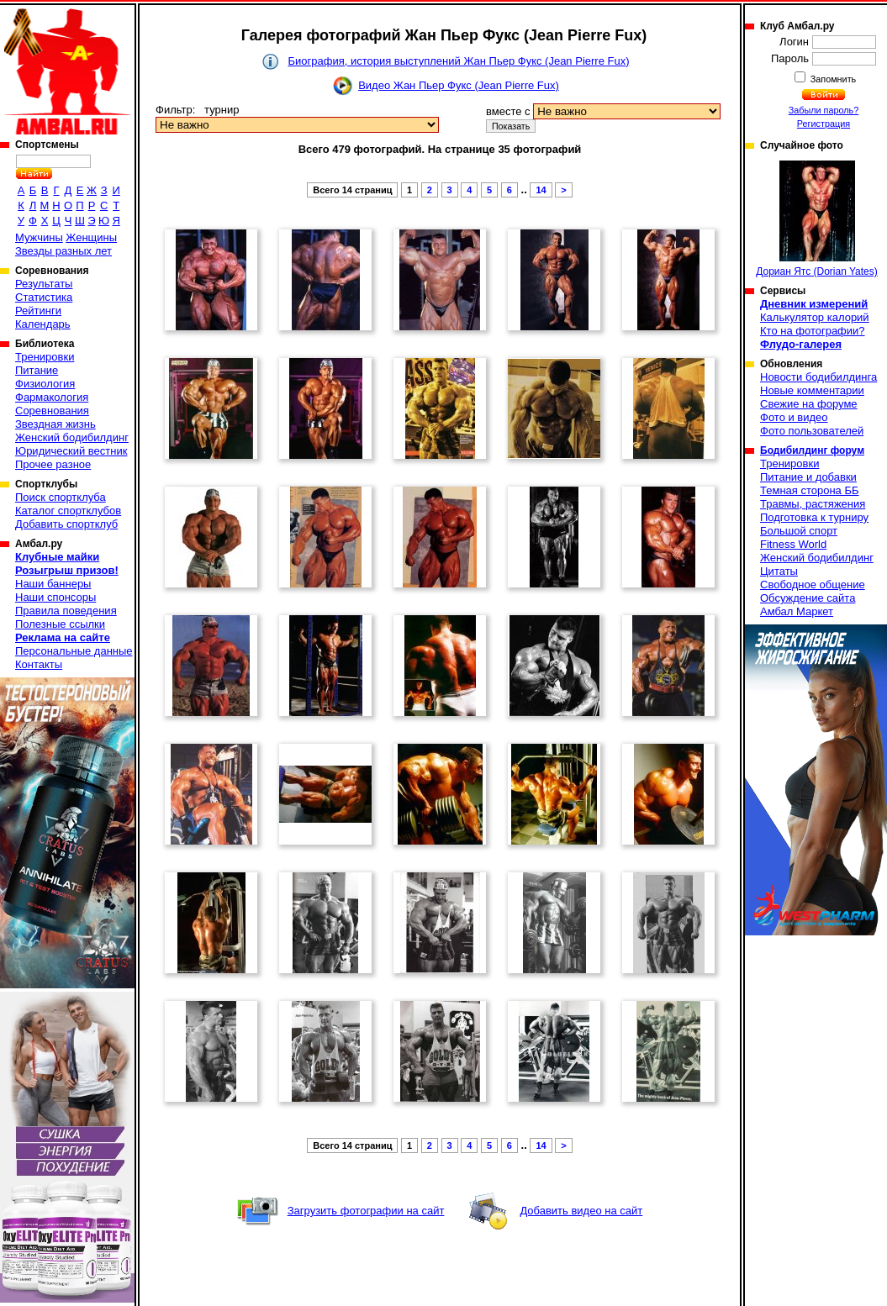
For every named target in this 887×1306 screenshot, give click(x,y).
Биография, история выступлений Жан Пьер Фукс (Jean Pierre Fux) (458, 61)
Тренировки (44, 356)
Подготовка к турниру (814, 517)
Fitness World (793, 544)
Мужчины (39, 237)
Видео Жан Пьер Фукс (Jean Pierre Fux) (458, 85)
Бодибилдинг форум (812, 450)
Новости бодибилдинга (818, 377)
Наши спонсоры (55, 597)
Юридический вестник (71, 451)
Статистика (43, 297)
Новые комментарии (812, 390)
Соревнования (52, 410)
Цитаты (779, 571)
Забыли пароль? (824, 110)
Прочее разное (53, 464)
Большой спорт (798, 530)
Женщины (91, 237)
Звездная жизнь (55, 424)
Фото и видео (794, 417)
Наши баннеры (53, 583)
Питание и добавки (808, 477)
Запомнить (832, 79)
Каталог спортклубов (68, 510)
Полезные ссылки (60, 624)
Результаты (43, 283)
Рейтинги (38, 310)
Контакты (38, 664)
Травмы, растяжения (812, 504)
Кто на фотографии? (812, 330)
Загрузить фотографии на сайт (366, 1210)
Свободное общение (812, 584)
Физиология (45, 383)
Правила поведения (66, 610)
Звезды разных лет (63, 251)
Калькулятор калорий (814, 317)
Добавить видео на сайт (581, 1210)
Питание (36, 370)
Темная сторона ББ (809, 490)
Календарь (43, 324)
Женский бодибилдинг (72, 437)
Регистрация (823, 123)
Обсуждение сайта (807, 598)
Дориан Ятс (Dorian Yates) (817, 219)
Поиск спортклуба (60, 497)
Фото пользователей (811, 430)
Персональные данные (74, 651)
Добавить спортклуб (66, 524)
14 (541, 190)
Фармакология (51, 397)
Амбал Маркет (796, 611)
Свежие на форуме (809, 404)
